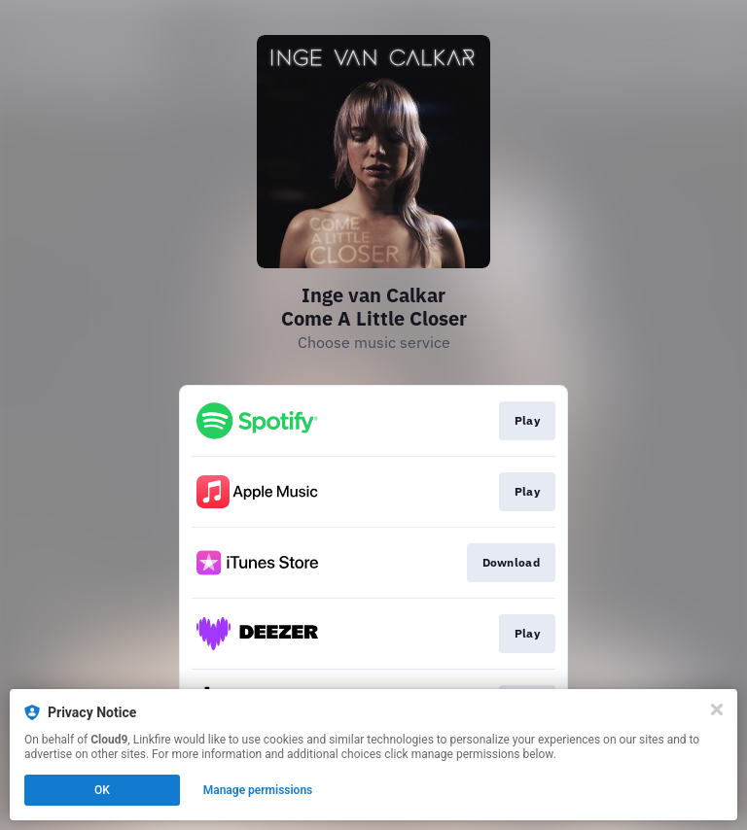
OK (102, 790)
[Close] (716, 709)
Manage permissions (258, 790)
